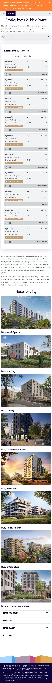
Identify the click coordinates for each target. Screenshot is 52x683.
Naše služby (9, 628)
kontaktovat (30, 31)
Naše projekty (10, 613)
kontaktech (30, 8)
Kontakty (8, 635)
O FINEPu (7, 621)
